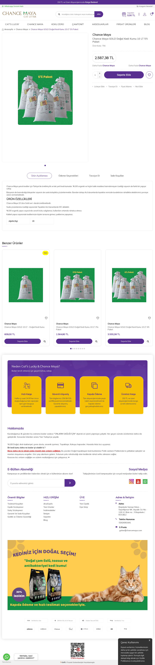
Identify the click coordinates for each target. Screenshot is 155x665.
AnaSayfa (48, 504)
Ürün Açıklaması (39, 175)
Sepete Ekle (124, 74)
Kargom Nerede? (145, 6)
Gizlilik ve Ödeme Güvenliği (19, 517)
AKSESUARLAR (100, 24)
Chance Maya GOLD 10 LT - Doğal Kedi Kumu (24, 327)
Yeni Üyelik (84, 504)
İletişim (47, 513)
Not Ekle (138, 86)
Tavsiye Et (112, 86)
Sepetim (47, 517)
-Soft (62, 662)
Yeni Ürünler (49, 507)
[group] (45, 97)
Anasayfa (7, 29)
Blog (46, 520)
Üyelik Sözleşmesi (15, 507)
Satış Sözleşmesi (15, 510)
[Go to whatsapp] (6, 657)
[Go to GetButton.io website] (6, 662)
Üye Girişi (84, 507)
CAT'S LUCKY (12, 24)
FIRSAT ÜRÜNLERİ (126, 24)
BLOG (147, 24)
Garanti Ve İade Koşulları (19, 513)
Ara (99, 14)
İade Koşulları (117, 175)
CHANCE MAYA (35, 24)
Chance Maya (22, 29)
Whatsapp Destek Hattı (12, 6)
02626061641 (125, 522)
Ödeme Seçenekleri (68, 175)
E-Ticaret (68, 662)
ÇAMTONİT (78, 24)
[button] (45, 165)
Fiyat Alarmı (125, 86)
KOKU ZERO (57, 24)
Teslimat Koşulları (15, 504)
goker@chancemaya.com (130, 530)
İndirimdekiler (49, 510)
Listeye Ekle (98, 86)
